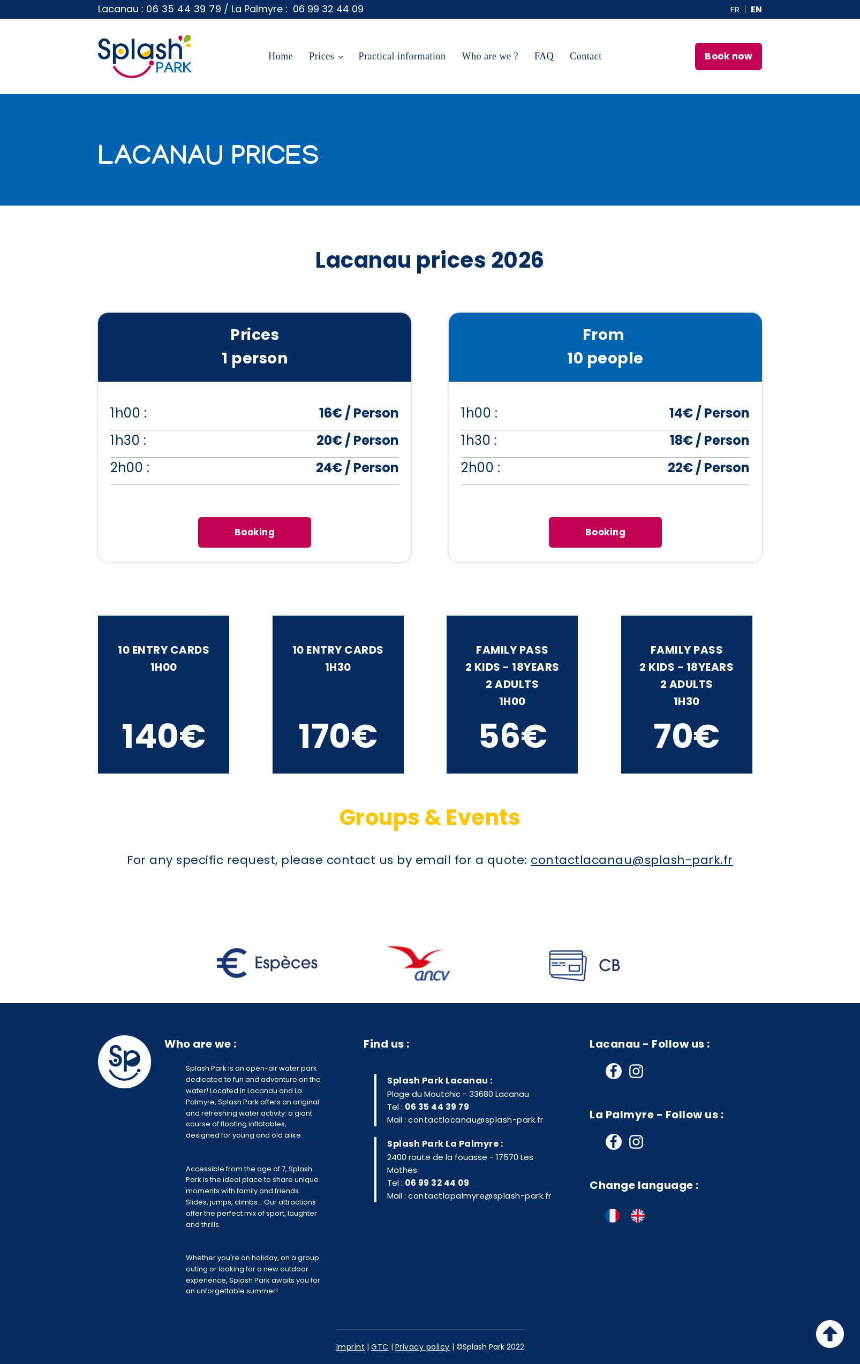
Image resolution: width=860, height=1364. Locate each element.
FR (735, 9)
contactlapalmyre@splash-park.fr (480, 1195)
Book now (728, 56)
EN (756, 9)
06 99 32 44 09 (437, 1182)
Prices (321, 56)
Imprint (350, 1347)
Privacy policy (422, 1347)
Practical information (402, 56)
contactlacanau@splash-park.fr (476, 1119)
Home (280, 56)
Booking (255, 532)
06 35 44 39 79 (183, 9)
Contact (586, 56)
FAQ (544, 56)
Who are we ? (490, 56)
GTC (380, 1347)
